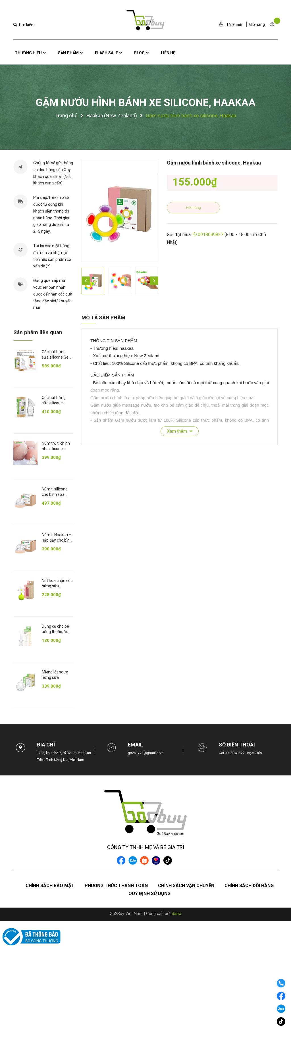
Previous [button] (86, 280)
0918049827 (210, 234)
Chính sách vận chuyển (186, 885)
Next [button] (154, 280)
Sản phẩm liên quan (37, 332)
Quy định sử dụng (149, 893)
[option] (120, 211)
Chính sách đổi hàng (249, 885)
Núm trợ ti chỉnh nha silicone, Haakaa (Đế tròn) (57, 449)
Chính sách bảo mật (50, 885)
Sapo (176, 913)
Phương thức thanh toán (116, 885)
